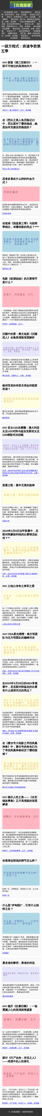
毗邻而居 (6, 418)
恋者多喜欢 (6, 213)
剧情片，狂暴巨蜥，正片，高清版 (15, 1048)
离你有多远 (25, 38)
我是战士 (24, 36)
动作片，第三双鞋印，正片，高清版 (16, 110)
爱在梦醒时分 (26, 12)
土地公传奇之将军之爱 (11, 624)
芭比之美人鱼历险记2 (10, 169)
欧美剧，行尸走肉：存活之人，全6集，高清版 (20, 1103)
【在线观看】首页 (10, 12)
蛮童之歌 (6, 521)
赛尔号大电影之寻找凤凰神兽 (14, 787)
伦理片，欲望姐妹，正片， (13, 324)
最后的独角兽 (24, 31)
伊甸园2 (5, 953)
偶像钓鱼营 (12, 33)
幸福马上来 (29, 24)
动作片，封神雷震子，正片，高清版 (21, 17)
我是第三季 (6, 269)
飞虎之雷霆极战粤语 (27, 22)
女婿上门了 (11, 31)
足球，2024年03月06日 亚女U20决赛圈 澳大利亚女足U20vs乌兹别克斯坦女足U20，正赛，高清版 (20, 473)
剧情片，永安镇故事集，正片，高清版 (17, 851)
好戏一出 (6, 895)
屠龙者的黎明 (7, 996)
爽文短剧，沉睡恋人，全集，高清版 (16, 376)
